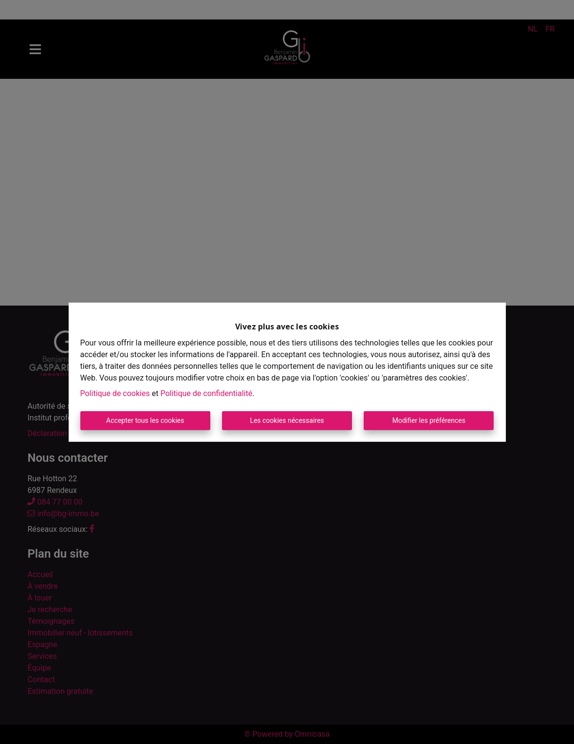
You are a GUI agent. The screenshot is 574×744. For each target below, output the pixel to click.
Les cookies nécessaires (287, 420)
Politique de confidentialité (206, 393)
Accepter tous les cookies (145, 420)
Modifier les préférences (428, 420)
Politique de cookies (115, 393)
